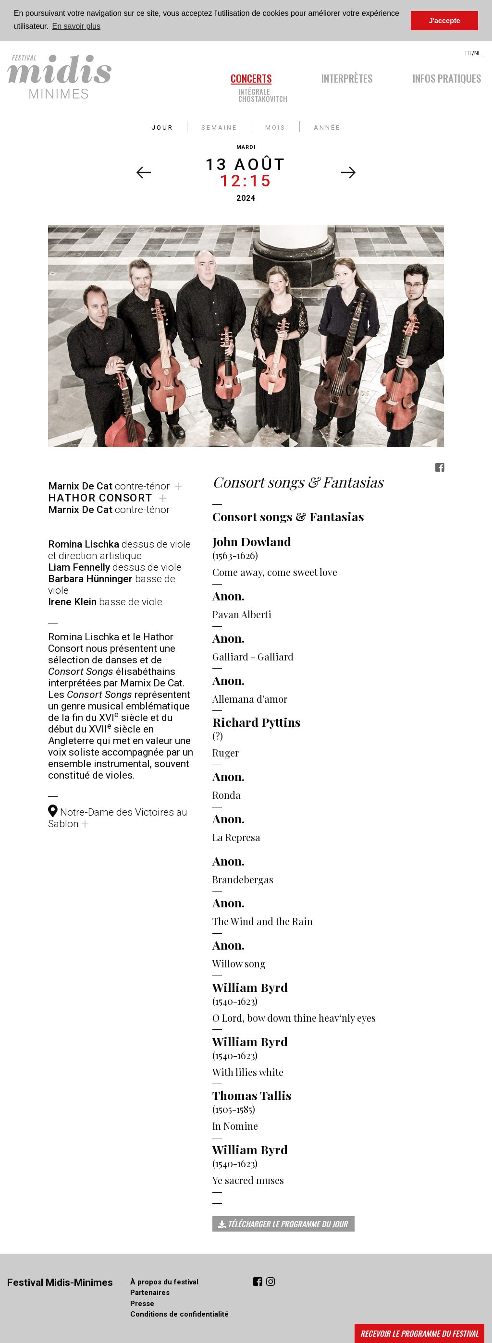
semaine (219, 126)
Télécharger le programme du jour (282, 1223)
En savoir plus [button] (76, 26)
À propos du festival (164, 1281)
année (327, 126)
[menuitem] (266, 84)
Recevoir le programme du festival (419, 1333)
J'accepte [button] (444, 20)
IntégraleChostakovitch (262, 94)
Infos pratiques (447, 76)
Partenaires (150, 1292)
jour (162, 126)
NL (477, 52)
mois (275, 126)
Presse (142, 1303)
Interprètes (346, 76)
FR (468, 52)
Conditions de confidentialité (179, 1313)
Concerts (251, 76)
